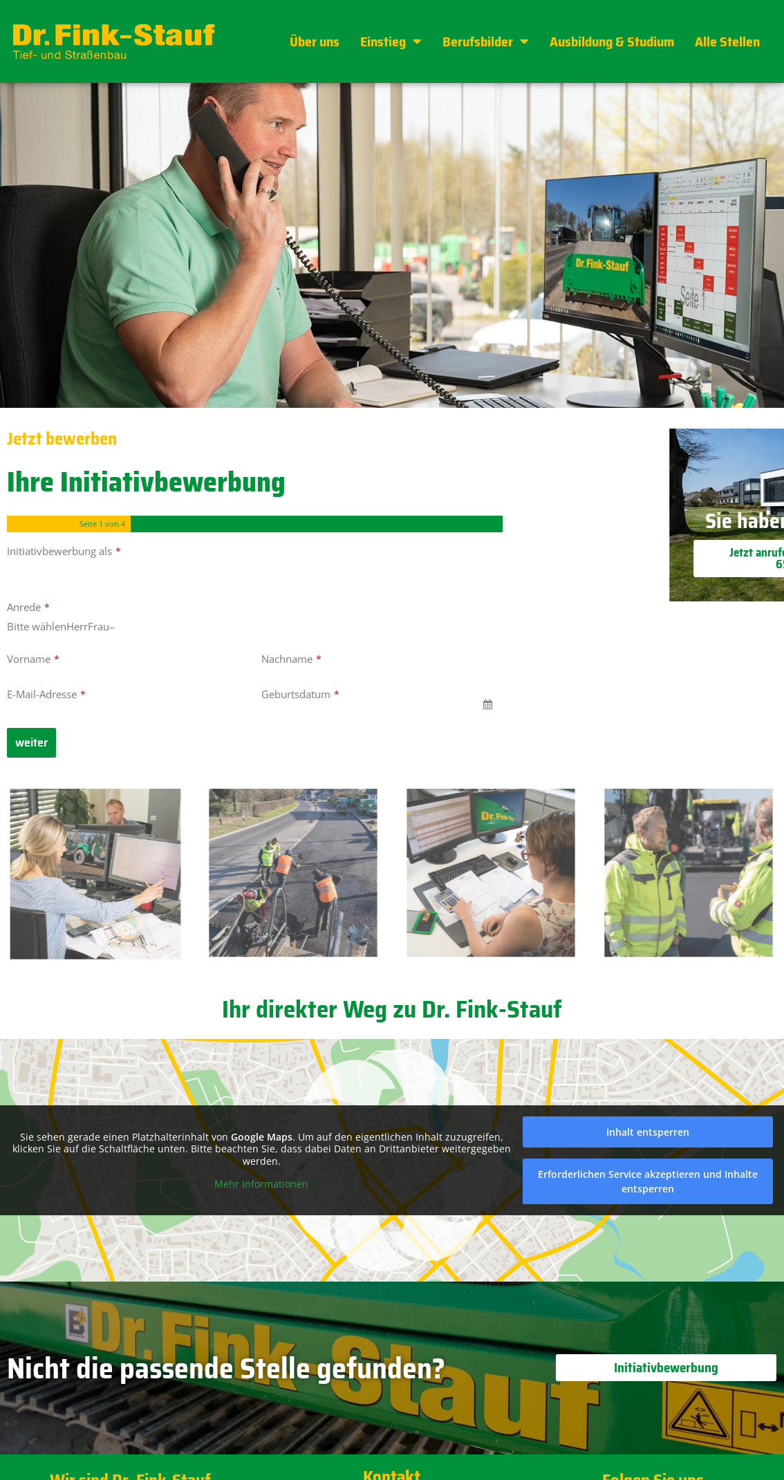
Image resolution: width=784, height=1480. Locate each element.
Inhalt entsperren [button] (647, 1132)
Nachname (291, 659)
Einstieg (391, 41)
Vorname (33, 659)
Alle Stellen (727, 41)
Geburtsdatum (300, 694)
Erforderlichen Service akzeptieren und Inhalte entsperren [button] (648, 1181)
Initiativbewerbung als (64, 551)
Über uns (314, 41)
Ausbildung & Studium (612, 41)
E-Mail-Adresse (46, 694)
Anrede (28, 607)
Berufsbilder (485, 41)
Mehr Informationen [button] (261, 1184)
